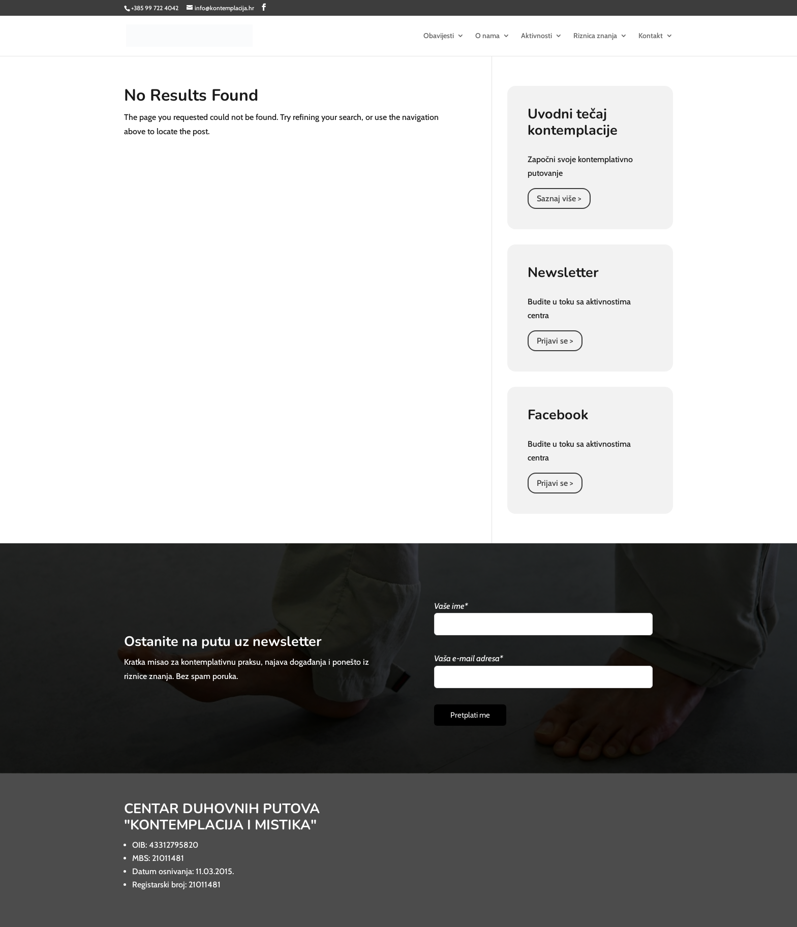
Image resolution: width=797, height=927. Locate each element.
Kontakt (650, 36)
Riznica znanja (595, 36)
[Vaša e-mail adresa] (543, 677)
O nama (487, 36)
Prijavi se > (555, 341)
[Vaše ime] (543, 624)
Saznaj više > (559, 198)
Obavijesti (438, 36)
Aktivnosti (536, 36)
